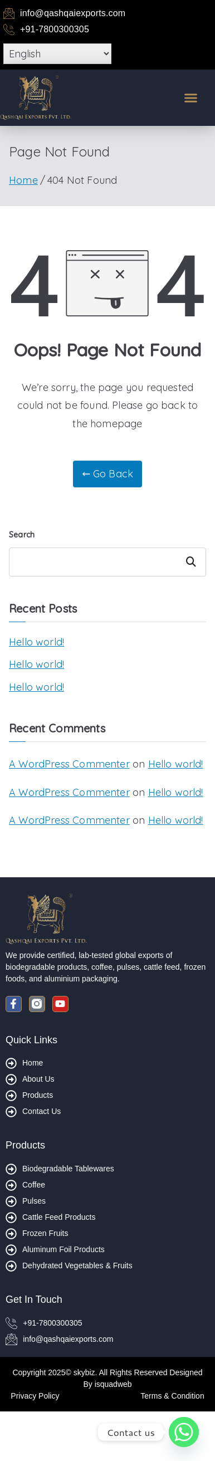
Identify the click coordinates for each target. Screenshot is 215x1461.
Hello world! (36, 642)
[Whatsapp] (184, 1432)
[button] (191, 97)
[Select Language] (57, 53)
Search (22, 535)
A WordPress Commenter (69, 764)
